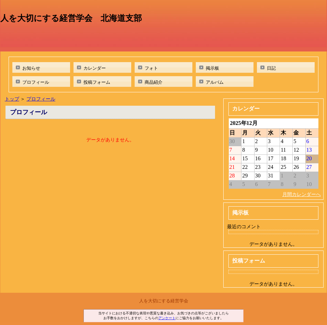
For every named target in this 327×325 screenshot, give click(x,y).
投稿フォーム (96, 82)
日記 (271, 68)
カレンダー (94, 68)
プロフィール (35, 82)
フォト (151, 68)
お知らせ (31, 68)
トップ (12, 99)
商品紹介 (153, 82)
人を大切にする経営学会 (163, 300)
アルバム (215, 82)
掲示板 (212, 68)
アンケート (167, 318)
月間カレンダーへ (301, 194)
